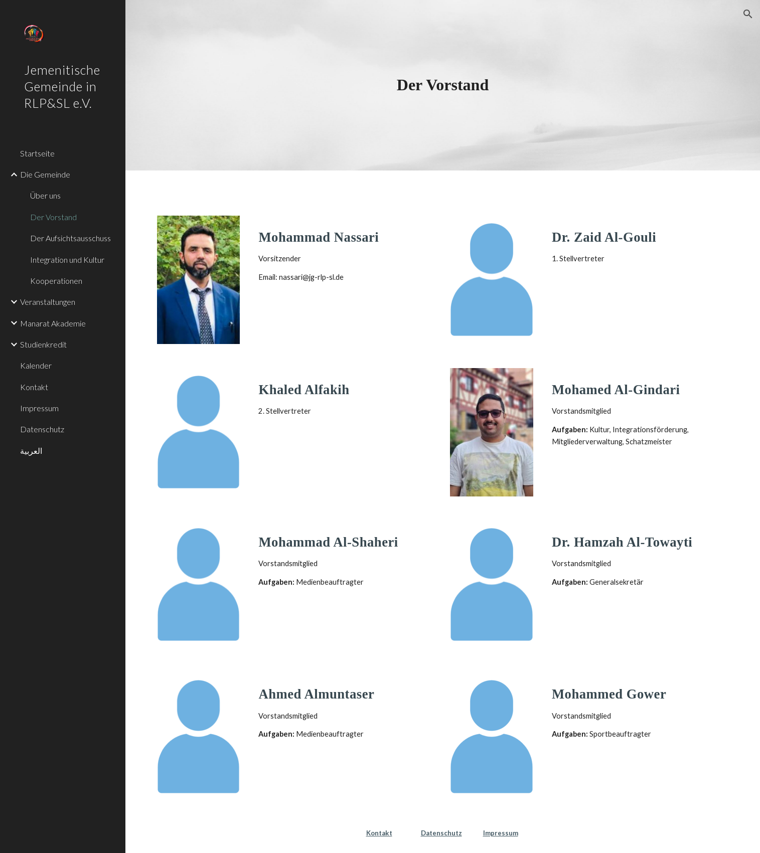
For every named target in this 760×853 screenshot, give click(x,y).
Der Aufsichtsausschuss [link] (70, 238)
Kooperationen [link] (56, 280)
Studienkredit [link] (43, 344)
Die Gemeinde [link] (45, 174)
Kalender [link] (36, 365)
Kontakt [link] (34, 387)
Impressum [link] (39, 408)
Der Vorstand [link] (53, 217)
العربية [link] (31, 450)
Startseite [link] (37, 153)
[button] (748, 14)
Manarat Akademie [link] (53, 323)
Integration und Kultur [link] (67, 259)
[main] (442, 85)
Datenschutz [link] (42, 429)
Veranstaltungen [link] (47, 301)
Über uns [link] (45, 195)
